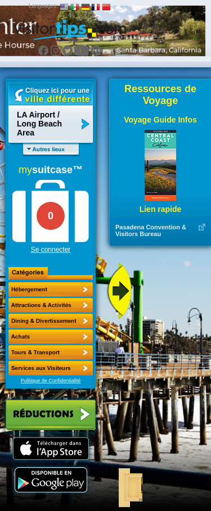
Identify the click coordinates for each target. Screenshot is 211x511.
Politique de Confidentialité (51, 380)
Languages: (43, 6)
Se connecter (51, 250)
